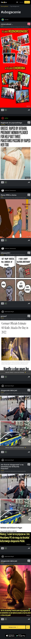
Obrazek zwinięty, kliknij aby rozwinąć (14, 372)
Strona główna (4, 6)
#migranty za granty (5, 394)
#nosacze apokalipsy (17, 563)
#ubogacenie (17, 26)
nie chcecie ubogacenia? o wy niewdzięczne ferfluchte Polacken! (12, 466)
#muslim (17, 254)
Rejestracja (27, 2)
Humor (2, 25)
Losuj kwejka (28, 628)
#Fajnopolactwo (14, 318)
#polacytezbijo (23, 197)
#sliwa (13, 197)
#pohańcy (3, 472)
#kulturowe (9, 124)
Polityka (2, 317)
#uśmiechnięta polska (21, 318)
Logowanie (21, 2)
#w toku (21, 124)
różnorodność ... (7, 24)
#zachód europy (27, 124)
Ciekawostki (3, 124)
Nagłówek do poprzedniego (11, 123)
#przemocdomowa (8, 197)
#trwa (13, 124)
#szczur (14, 254)
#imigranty (3, 318)
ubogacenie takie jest (9, 390)
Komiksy (2, 254)
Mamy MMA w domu (8, 195)
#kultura (2, 26)
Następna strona (13, 627)
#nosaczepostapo (24, 563)
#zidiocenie (13, 26)
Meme (2, 196)
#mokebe (2, 197)
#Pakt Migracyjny (25, 393)
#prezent (10, 254)
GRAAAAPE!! (5, 253)
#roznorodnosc (7, 26)
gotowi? (4, 316)
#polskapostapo (9, 563)
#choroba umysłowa (25, 26)
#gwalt (7, 254)
